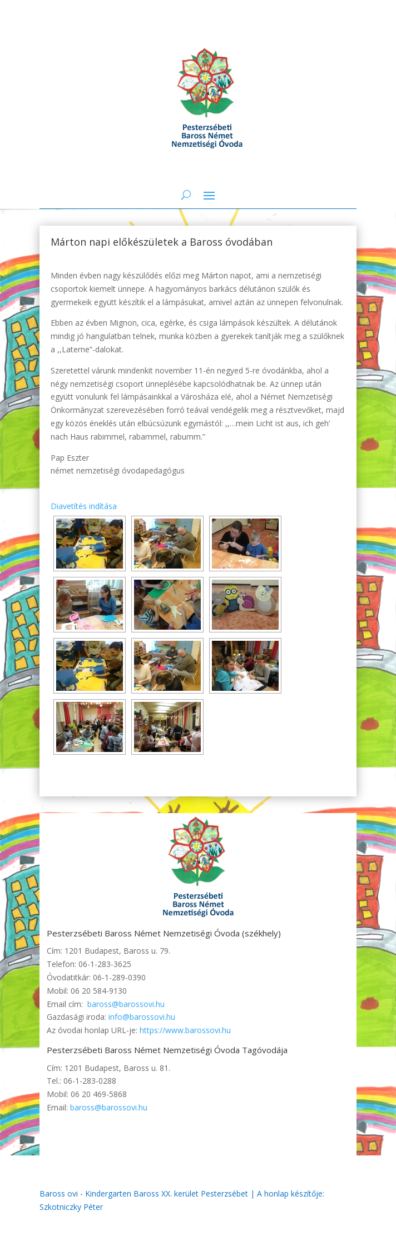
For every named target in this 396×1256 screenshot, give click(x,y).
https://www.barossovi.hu (185, 1030)
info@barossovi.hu (141, 1016)
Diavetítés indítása (84, 506)
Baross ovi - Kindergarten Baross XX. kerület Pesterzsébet (143, 1193)
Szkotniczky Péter (71, 1207)
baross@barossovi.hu (126, 1004)
